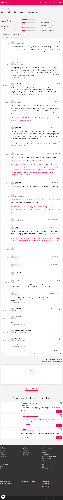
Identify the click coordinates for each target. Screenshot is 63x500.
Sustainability (3, 454)
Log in (53, 2)
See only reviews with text (10, 37)
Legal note (47, 498)
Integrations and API (47, 456)
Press (1, 452)
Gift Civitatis (3, 456)
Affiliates (44, 452)
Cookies (59, 498)
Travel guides (24, 454)
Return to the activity (5, 8)
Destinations (24, 450)
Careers (44, 460)
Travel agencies (46, 454)
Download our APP (7, 464)
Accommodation (46, 458)
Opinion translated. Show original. (18, 77)
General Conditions (40, 498)
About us (2, 450)
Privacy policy (54, 498)
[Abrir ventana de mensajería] (3, 497)
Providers (44, 450)
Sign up (59, 2)
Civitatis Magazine (25, 452)
